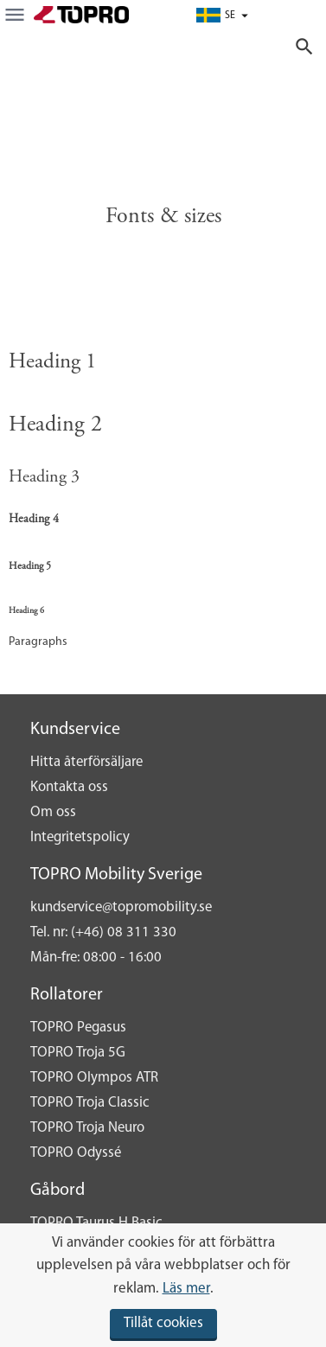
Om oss (53, 812)
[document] (163, 1285)
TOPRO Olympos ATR (94, 1077)
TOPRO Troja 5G (77, 1052)
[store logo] (81, 14)
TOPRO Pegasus (78, 1027)
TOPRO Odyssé (75, 1153)
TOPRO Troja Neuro (87, 1127)
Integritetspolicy (80, 837)
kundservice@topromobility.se (121, 907)
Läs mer (186, 1288)
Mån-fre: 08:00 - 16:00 (96, 957)
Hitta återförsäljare (86, 762)
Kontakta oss (69, 787)
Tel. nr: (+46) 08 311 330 (103, 932)
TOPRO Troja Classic (90, 1102)
